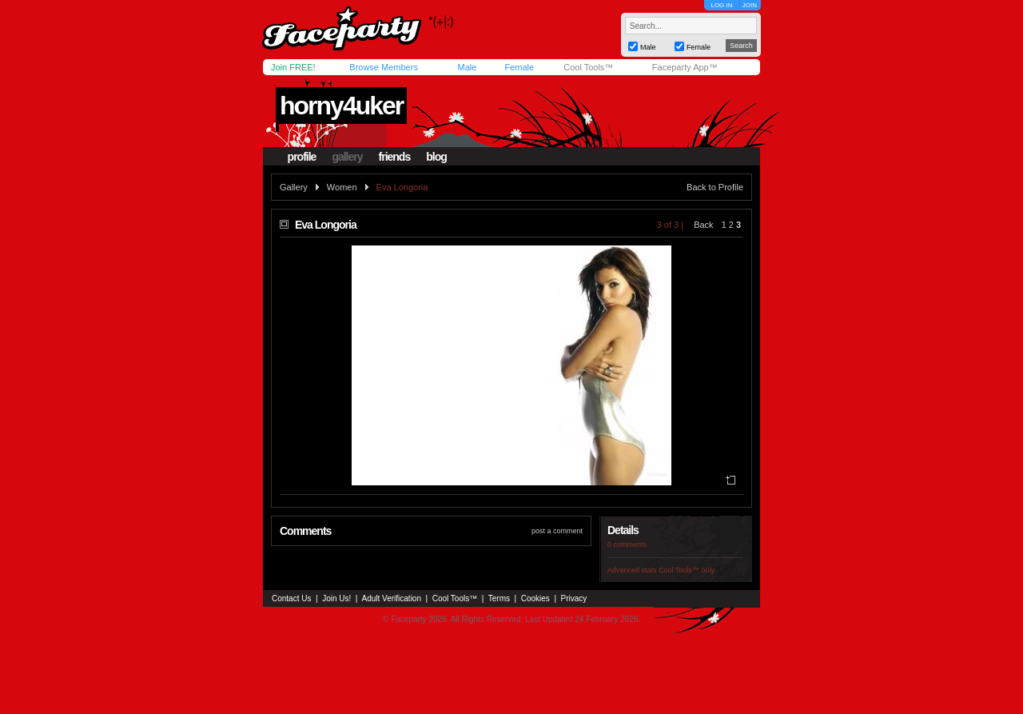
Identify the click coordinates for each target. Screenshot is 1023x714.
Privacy (574, 598)
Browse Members (383, 67)
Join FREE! (293, 67)
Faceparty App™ (685, 67)
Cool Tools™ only (687, 570)
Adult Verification (391, 598)
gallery (347, 156)
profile (302, 156)
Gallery (294, 187)
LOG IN (721, 5)
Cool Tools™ (588, 67)
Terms (499, 598)
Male (466, 67)
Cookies (535, 598)
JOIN (749, 5)
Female (519, 67)
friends (395, 156)
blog (436, 156)
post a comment (557, 531)
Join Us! (336, 598)
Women (342, 187)
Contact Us (291, 598)
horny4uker (341, 105)
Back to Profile (715, 187)
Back (703, 224)
